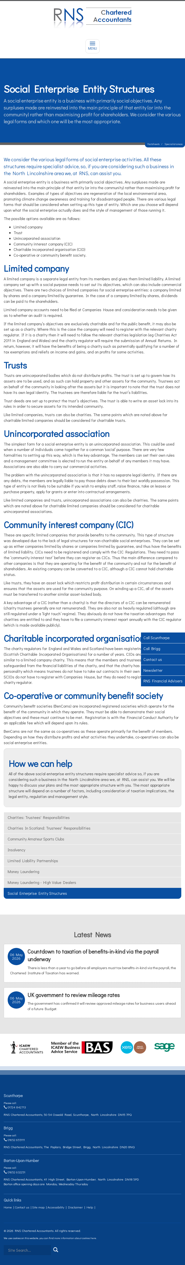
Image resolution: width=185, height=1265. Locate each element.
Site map (38, 1207)
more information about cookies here (75, 1238)
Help (90, 1207)
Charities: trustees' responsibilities (39, 817)
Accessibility (55, 1207)
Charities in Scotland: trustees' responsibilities (49, 828)
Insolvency (16, 849)
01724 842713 (15, 1107)
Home (8, 1207)
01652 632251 (14, 1172)
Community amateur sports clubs (36, 838)
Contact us (22, 1207)
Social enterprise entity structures (37, 893)
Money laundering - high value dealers (42, 882)
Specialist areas (173, 144)
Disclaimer (75, 1207)
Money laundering (23, 871)
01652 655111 (14, 1140)
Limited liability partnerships (33, 860)
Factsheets (153, 144)
